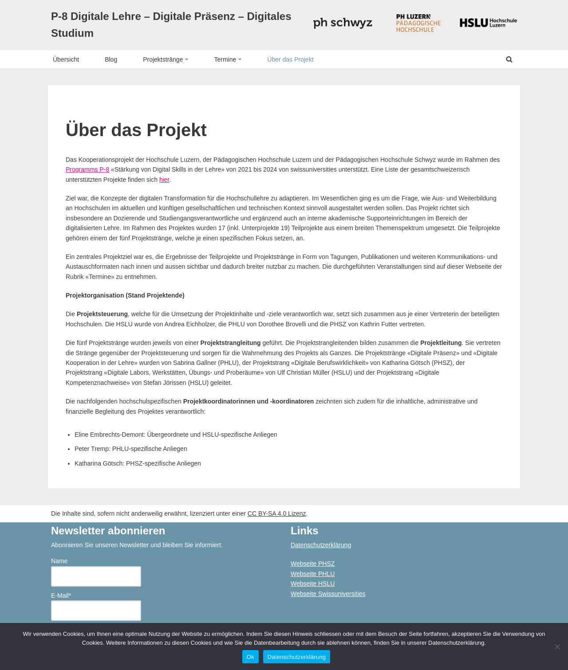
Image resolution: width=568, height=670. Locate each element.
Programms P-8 (87, 169)
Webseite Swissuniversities (328, 593)
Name (96, 572)
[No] (556, 646)
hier (164, 179)
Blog (111, 59)
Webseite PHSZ (313, 563)
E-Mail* (96, 606)
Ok (250, 657)
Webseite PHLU (313, 573)
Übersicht (66, 59)
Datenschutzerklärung (321, 545)
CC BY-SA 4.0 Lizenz (277, 513)
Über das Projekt (290, 59)
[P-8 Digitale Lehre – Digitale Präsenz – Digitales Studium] (175, 25)
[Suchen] (509, 59)
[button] (186, 59)
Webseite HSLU (313, 583)
